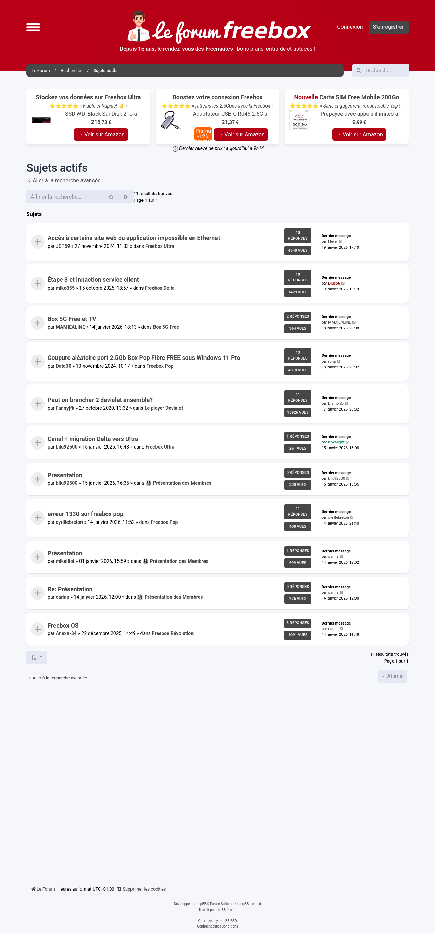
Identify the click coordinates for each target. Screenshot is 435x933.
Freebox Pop (159, 366)
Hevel (333, 241)
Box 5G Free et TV (72, 319)
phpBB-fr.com (226, 910)
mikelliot (65, 561)
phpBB (202, 904)
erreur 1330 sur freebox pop (85, 514)
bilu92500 (67, 447)
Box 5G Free (166, 327)
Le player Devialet (164, 408)
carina (333, 556)
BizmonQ (336, 403)
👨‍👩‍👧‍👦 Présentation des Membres (178, 483)
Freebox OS (63, 625)
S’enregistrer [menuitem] (388, 27)
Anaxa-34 (66, 633)
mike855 (65, 288)
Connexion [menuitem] (350, 27)
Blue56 (334, 283)
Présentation (65, 553)
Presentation (65, 475)
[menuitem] (141, 889)
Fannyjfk (65, 408)
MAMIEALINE (70, 327)
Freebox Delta (160, 288)
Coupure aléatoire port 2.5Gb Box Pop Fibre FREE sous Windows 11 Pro (144, 358)
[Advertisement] (217, 781)
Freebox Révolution (173, 633)
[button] (33, 27)
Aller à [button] (394, 676)
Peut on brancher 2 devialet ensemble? (100, 399)
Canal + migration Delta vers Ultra (93, 439)
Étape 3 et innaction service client (93, 280)
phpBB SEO (228, 921)
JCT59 (63, 246)
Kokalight (336, 442)
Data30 (63, 366)
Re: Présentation (70, 589)
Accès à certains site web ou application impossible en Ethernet (134, 238)
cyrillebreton (69, 522)
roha (332, 361)
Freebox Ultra (159, 246)
